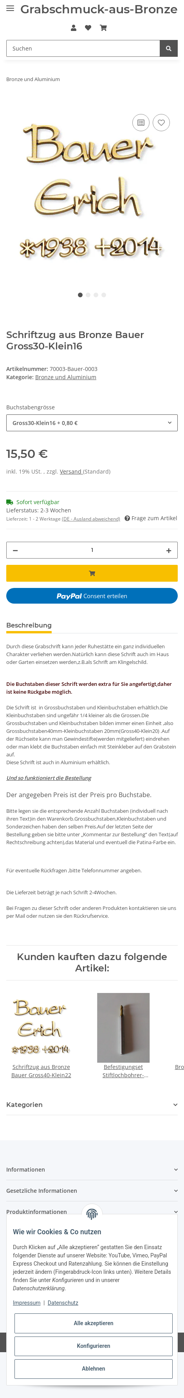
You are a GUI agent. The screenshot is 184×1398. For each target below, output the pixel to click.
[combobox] (92, 422)
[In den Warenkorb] (12, 103)
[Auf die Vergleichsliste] (141, 122)
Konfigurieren (93, 1346)
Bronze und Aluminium (65, 377)
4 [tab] (103, 295)
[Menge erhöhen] (168, 550)
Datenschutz (63, 1303)
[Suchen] (83, 48)
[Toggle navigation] (10, 5)
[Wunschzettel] (88, 28)
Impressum (26, 1303)
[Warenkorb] (103, 28)
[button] (73, 28)
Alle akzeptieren (93, 1323)
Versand (71, 471)
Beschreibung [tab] (29, 625)
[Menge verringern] (15, 550)
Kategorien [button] (24, 1105)
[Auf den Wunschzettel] (161, 122)
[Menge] (92, 550)
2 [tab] (88, 295)
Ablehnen (93, 1368)
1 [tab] (80, 295)
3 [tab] (96, 295)
